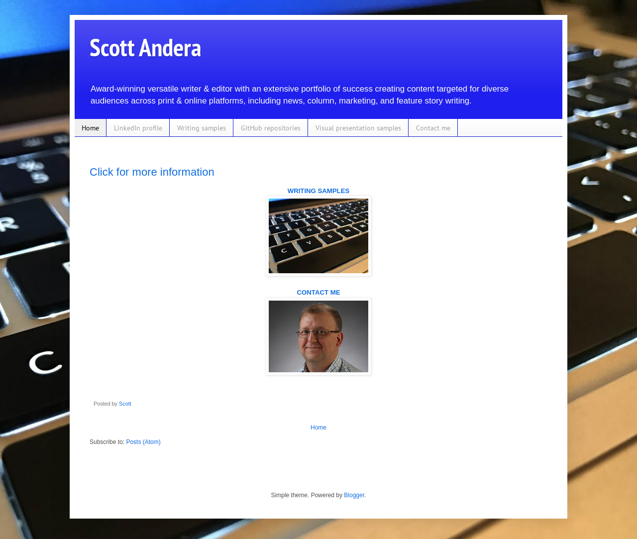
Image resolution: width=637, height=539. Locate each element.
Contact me (433, 127)
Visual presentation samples (358, 127)
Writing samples (201, 127)
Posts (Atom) (143, 441)
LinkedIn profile (138, 127)
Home (90, 127)
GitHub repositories (271, 127)
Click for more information (152, 172)
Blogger (354, 495)
